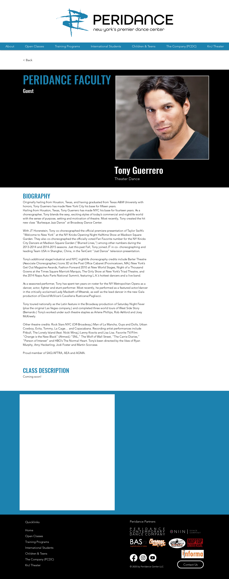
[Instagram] (143, 558)
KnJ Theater (33, 565)
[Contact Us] (190, 564)
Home (29, 530)
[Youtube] (152, 558)
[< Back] (28, 60)
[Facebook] (133, 558)
